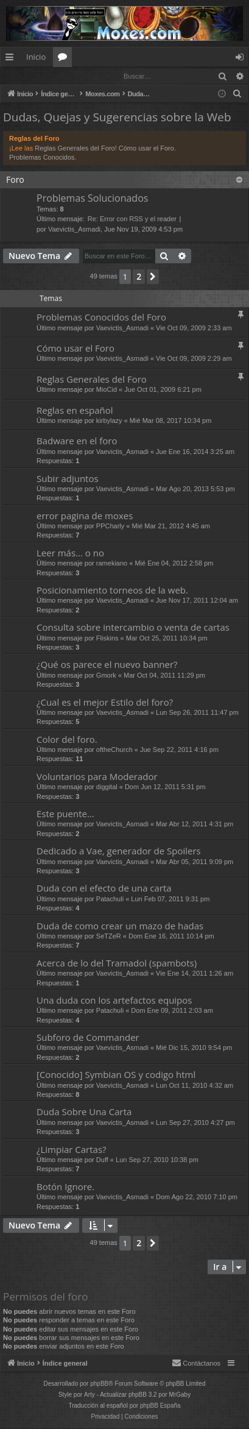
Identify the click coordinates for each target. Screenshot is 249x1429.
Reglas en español (75, 411)
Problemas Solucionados (92, 198)
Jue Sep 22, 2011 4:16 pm (179, 750)
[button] (153, 277)
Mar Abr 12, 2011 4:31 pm (194, 824)
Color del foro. (67, 740)
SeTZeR (108, 936)
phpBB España (160, 1406)
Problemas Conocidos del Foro (101, 317)
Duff (102, 1160)
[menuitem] (237, 94)
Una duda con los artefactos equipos (114, 1001)
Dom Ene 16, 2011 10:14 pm (171, 936)
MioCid (106, 390)
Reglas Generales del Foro (74, 148)
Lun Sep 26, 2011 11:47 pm (197, 713)
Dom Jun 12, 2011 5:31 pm (165, 787)
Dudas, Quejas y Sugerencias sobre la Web (117, 118)
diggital (106, 787)
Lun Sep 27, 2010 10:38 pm (157, 1160)
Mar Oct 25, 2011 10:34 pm (167, 638)
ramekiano (111, 563)
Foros (65, 59)
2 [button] (138, 277)
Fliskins (107, 638)
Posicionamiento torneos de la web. (112, 590)
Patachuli (110, 899)
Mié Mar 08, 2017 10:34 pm (171, 421)
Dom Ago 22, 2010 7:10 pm (196, 1197)
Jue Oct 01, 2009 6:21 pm (163, 390)
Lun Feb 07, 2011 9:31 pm (170, 899)
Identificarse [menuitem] (242, 59)
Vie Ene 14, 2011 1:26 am (194, 973)
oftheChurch (114, 750)
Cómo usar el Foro (146, 148)
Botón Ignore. (65, 1187)
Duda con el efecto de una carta (104, 888)
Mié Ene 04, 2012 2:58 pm (174, 563)
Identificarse (32, 76)
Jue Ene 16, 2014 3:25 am (195, 452)
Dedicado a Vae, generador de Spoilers (119, 851)
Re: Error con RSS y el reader (132, 219)
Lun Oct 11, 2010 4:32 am (194, 1086)
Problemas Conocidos (42, 157)
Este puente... (65, 814)
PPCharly (110, 526)
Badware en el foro (77, 441)
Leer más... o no (70, 553)
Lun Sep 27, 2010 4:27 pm (195, 1123)
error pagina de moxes (85, 516)
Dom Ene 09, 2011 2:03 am (172, 1011)
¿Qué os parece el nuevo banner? (107, 665)
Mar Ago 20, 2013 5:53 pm (195, 489)
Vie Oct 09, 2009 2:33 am (194, 328)
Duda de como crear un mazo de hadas (120, 926)
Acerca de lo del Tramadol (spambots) (117, 963)
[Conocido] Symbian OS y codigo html (116, 1075)
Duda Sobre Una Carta (84, 1112)
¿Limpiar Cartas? (72, 1150)
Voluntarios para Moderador (97, 777)
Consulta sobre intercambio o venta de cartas (133, 628)
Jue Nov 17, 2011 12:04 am (197, 601)
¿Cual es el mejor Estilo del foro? (105, 703)
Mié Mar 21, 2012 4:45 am (171, 526)
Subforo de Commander (88, 1038)
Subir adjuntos (68, 479)
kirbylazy (109, 421)
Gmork (106, 675)
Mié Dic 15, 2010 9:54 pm (194, 1048)
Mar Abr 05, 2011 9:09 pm (194, 862)
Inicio (36, 56)
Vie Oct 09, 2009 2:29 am (194, 359)
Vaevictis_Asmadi (74, 229)
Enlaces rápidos (12, 59)
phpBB (99, 1384)
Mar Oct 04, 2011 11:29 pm (164, 675)
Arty (89, 1395)
